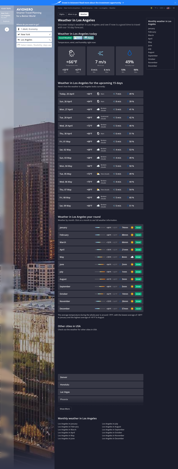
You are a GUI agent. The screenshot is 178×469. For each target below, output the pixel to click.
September (153, 55)
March (151, 35)
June (150, 45)
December (152, 66)
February (152, 32)
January (151, 28)
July (149, 49)
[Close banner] (175, 2)
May (150, 42)
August (151, 52)
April (150, 38)
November (152, 62)
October (151, 59)
